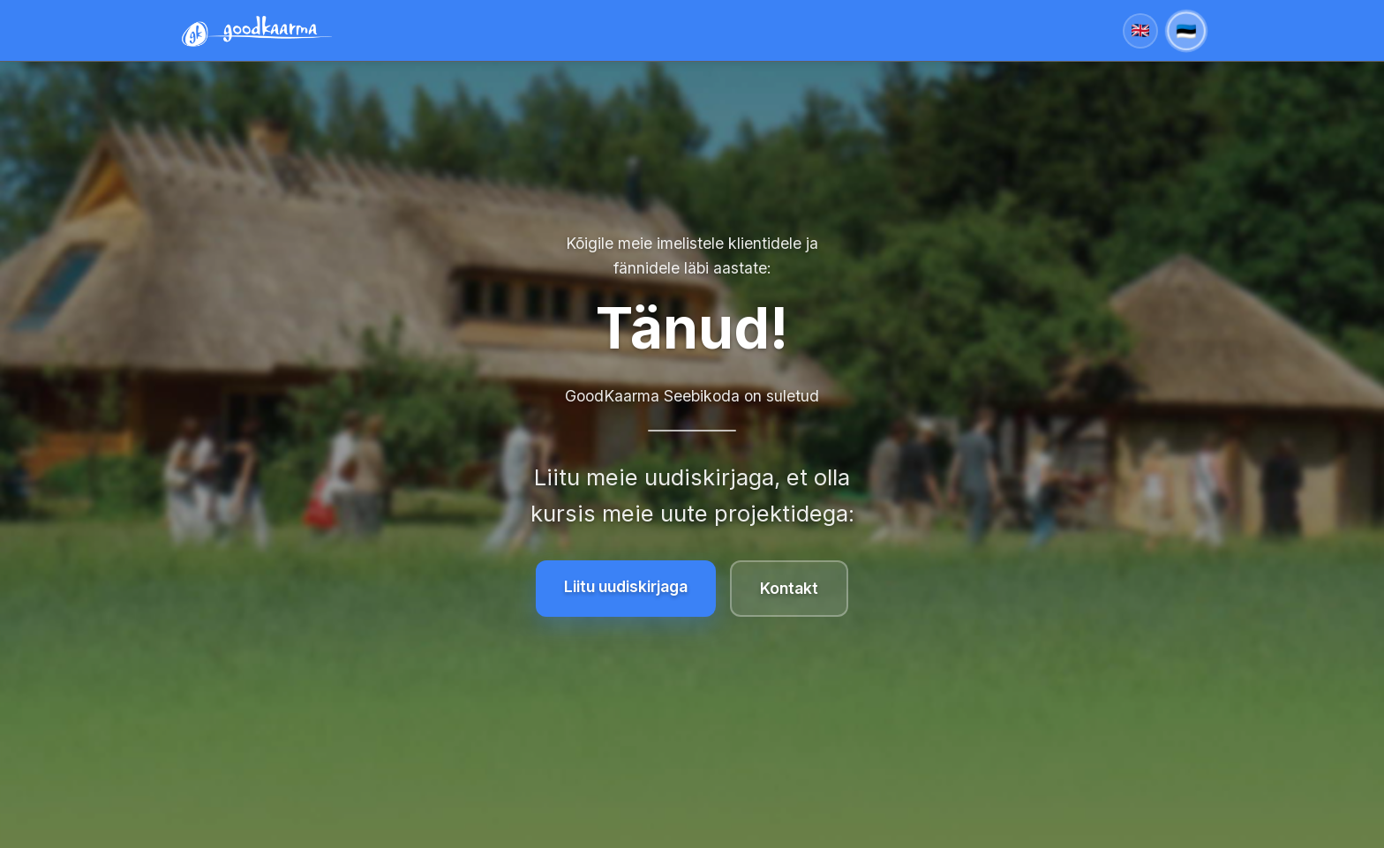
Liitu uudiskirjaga (626, 586)
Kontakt (789, 588)
